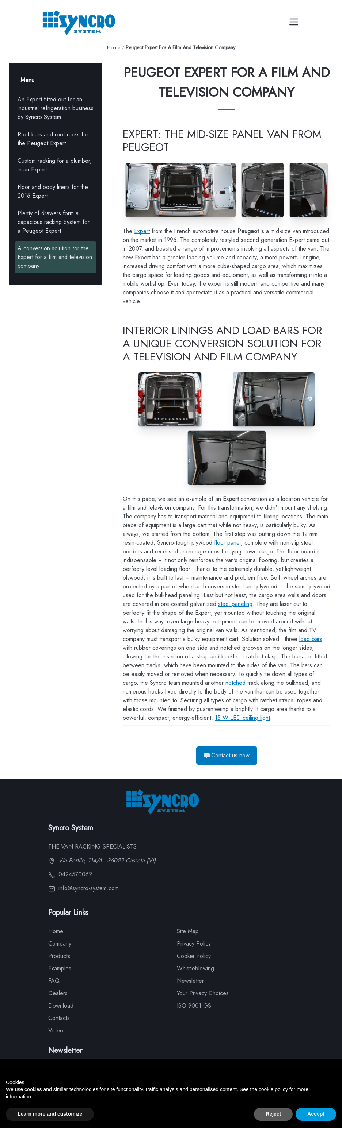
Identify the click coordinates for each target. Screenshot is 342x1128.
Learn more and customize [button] (50, 1114)
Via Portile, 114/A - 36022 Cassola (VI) (102, 860)
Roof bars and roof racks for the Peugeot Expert (53, 138)
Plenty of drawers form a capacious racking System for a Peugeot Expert (54, 222)
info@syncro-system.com (83, 888)
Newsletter (190, 981)
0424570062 (70, 874)
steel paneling (235, 604)
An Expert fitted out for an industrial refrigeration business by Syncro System (56, 108)
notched (235, 683)
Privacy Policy (194, 943)
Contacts (59, 1018)
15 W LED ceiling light (242, 718)
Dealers (58, 993)
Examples (59, 968)
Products (59, 956)
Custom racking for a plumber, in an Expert (55, 165)
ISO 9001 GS (194, 1005)
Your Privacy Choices (203, 993)
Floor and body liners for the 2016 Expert (53, 191)
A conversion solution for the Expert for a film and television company (55, 257)
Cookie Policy (194, 956)
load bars (310, 639)
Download (60, 1005)
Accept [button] (315, 1114)
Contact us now (227, 755)
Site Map (188, 931)
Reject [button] (273, 1114)
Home (113, 47)
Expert (142, 231)
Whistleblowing (195, 968)
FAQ (54, 981)
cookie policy (274, 1089)
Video (55, 1030)
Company (59, 943)
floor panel (227, 542)
